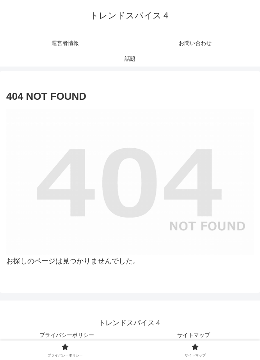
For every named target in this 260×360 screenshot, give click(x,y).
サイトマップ (193, 335)
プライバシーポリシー (66, 335)
